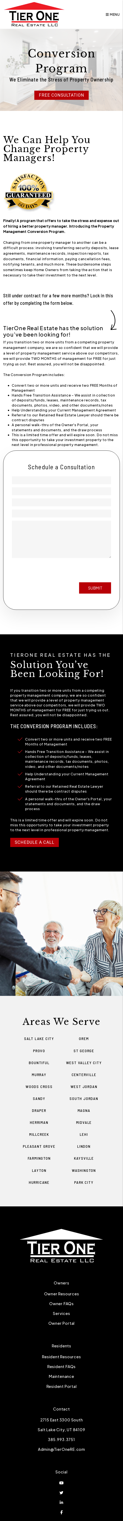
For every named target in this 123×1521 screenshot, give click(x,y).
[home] (34, 14)
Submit (95, 587)
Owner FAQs (61, 1303)
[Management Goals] (61, 539)
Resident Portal (61, 1386)
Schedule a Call (34, 842)
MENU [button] (113, 14)
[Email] (61, 491)
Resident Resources (61, 1356)
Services (61, 1313)
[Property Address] (61, 513)
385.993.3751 (61, 1439)
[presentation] (78, 568)
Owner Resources (61, 1293)
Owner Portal (61, 1323)
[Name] (61, 480)
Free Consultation (61, 95)
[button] (61, 1483)
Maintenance (61, 1376)
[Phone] (61, 502)
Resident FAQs (61, 1366)
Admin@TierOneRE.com (61, 1449)
